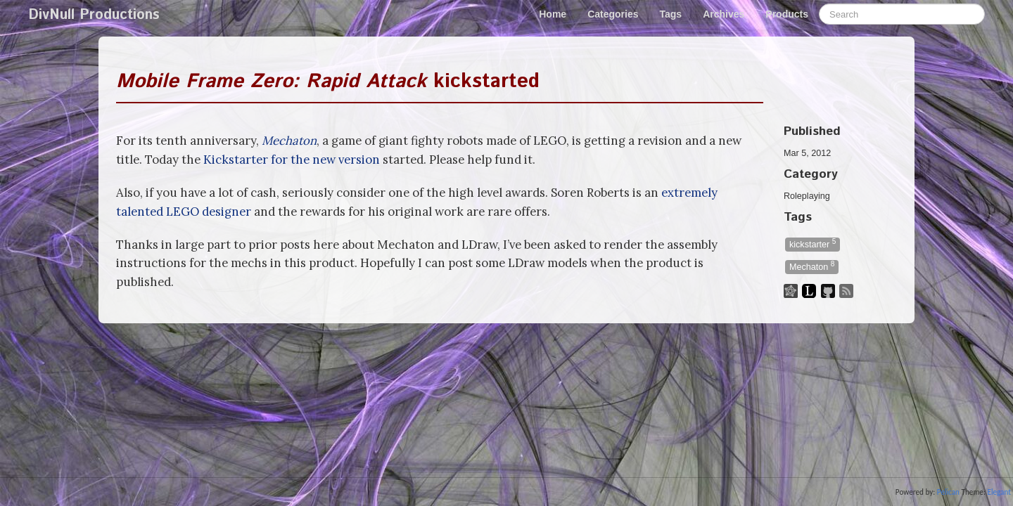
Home (552, 14)
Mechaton (289, 140)
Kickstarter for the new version (291, 159)
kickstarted (328, 81)
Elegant (999, 492)
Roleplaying (807, 196)
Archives (723, 14)
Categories (612, 14)
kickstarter (812, 243)
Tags (671, 14)
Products (786, 14)
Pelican (948, 492)
